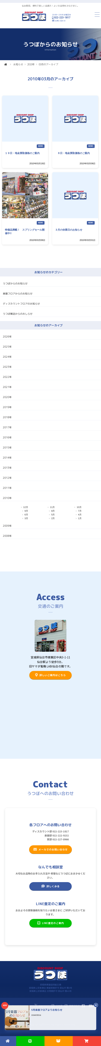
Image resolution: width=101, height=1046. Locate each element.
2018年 (7, 417)
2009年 (7, 525)
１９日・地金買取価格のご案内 (22, 153)
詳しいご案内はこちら (50, 675)
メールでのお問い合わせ (50, 849)
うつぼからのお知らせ (15, 283)
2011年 (7, 488)
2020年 (7, 397)
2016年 (7, 437)
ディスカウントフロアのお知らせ (21, 303)
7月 (80, 511)
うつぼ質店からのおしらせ (17, 313)
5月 (53, 514)
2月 (53, 518)
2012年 (7, 477)
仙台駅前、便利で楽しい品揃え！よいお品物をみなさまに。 (50, 5)
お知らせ (18, 64)
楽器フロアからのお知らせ (17, 293)
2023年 (7, 366)
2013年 (7, 467)
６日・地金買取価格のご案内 (72, 153)
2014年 (7, 457)
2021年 (7, 387)
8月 (53, 511)
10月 (79, 507)
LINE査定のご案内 (50, 923)
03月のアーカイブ (48, 64)
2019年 (7, 407)
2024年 (7, 356)
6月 (26, 514)
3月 (26, 518)
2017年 (7, 427)
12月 (25, 507)
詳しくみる (50, 886)
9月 (26, 511)
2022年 (7, 377)
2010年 (31, 64)
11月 (52, 507)
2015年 (7, 447)
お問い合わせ (60, 20)
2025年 (7, 346)
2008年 (7, 536)
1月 (80, 518)
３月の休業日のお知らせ (68, 229)
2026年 (7, 336)
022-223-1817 (62, 17)
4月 (80, 514)
